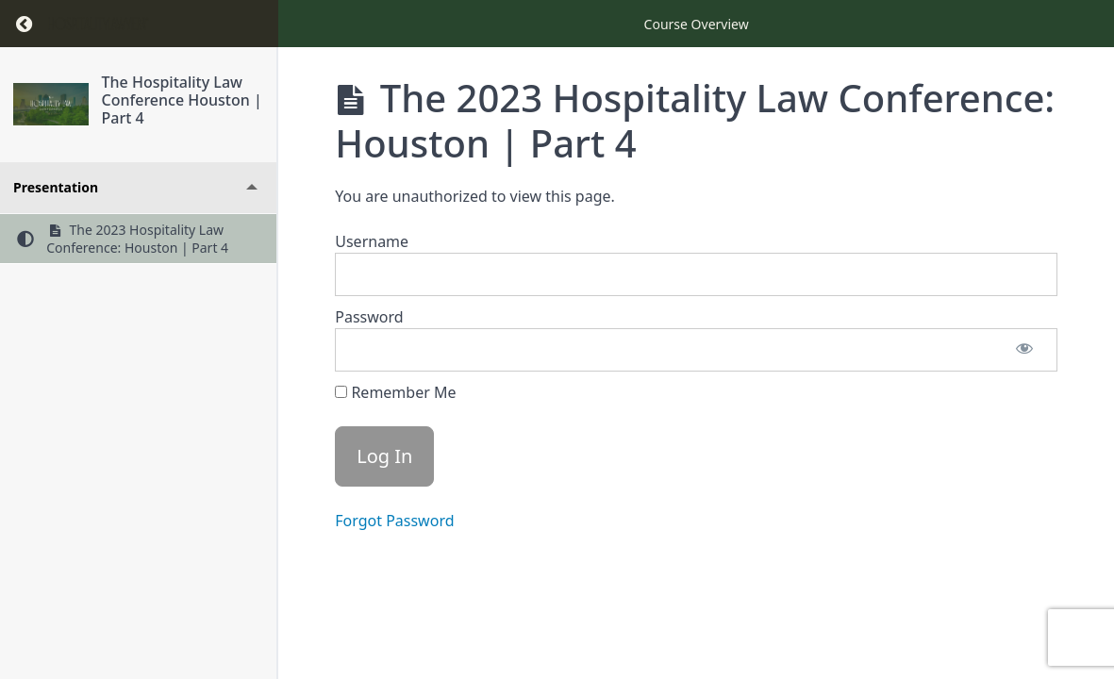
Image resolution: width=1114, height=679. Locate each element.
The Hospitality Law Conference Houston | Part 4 (182, 100)
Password (369, 316)
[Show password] (1024, 350)
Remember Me (395, 392)
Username (371, 241)
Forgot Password (394, 520)
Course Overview (696, 24)
